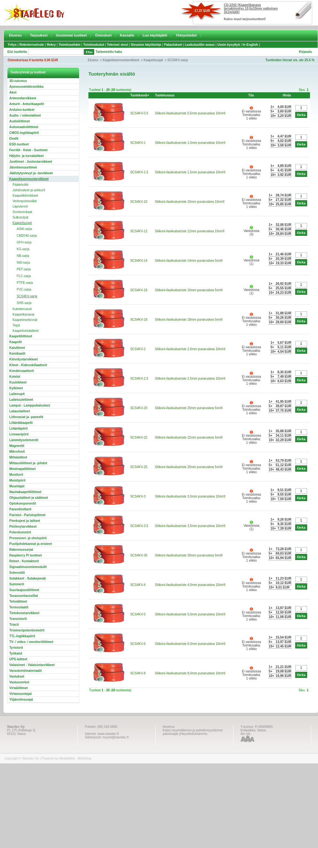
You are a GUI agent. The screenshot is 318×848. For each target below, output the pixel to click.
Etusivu (15, 35)
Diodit (13, 138)
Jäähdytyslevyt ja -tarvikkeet (31, 173)
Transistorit (18, 619)
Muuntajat (16, 486)
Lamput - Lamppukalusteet (29, 405)
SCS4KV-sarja (177, 60)
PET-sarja (24, 269)
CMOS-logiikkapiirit (24, 133)
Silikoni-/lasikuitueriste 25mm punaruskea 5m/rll (189, 467)
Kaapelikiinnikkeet (25, 195)
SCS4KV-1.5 (139, 172)
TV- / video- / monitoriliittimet (31, 642)
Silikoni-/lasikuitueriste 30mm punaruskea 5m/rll (189, 555)
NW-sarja (23, 262)
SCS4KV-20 (138, 408)
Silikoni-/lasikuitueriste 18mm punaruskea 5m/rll (189, 319)
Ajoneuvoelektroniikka (26, 86)
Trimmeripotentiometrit (26, 630)
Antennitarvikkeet (22, 98)
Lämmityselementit (23, 440)
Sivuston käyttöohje (146, 44)
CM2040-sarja (27, 235)
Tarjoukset (39, 35)
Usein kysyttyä (228, 44)
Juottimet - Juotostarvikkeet (30, 161)
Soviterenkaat (22, 212)
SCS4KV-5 (138, 614)
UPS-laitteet (18, 659)
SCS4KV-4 (138, 585)
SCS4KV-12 (138, 231)
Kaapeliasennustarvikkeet (121, 60)
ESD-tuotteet (19, 144)
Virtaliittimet (18, 688)
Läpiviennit (20, 206)
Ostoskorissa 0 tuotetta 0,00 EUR (33, 60)
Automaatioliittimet (23, 127)
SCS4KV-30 (138, 555)
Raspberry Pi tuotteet (25, 555)
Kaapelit (15, 342)
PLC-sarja (24, 276)
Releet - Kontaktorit (24, 561)
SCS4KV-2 (138, 349)
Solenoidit (17, 572)
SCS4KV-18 (138, 319)
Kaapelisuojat (153, 60)
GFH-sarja (24, 242)
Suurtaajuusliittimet (24, 590)
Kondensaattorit (21, 371)
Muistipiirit (17, 480)
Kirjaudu (305, 52)
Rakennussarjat (21, 549)
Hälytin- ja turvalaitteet (26, 156)
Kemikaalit (17, 353)
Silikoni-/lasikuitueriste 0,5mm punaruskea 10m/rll (190, 113)
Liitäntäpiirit (18, 428)
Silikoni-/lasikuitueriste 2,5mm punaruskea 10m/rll (190, 378)
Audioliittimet (19, 121)
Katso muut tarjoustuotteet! (245, 19)
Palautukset (173, 44)
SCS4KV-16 (138, 290)
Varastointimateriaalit (25, 670)
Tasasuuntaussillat (23, 595)
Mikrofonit (17, 451)
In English (250, 44)
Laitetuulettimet (21, 399)
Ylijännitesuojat (21, 699)
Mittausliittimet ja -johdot (28, 463)
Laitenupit (17, 394)
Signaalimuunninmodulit (28, 567)
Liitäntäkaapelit (21, 422)
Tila (251, 95)
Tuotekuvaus (165, 95)
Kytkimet (16, 388)
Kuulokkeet (18, 382)
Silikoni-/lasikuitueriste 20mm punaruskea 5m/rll (189, 408)
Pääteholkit (20, 184)
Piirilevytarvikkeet (23, 526)
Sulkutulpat (20, 217)
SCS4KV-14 (138, 260)
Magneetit (16, 446)
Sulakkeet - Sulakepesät (27, 578)
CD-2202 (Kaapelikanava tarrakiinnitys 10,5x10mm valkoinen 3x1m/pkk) (251, 8)
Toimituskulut (93, 44)
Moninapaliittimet (22, 469)
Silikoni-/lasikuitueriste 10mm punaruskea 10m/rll (189, 201)
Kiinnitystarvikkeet (23, 359)
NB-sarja (23, 256)
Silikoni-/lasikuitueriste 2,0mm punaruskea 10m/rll (190, 349)
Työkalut (15, 653)
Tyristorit (16, 647)
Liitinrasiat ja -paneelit (26, 417)
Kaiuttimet (17, 348)
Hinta (287, 95)
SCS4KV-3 (138, 496)
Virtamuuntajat (20, 694)
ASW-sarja (24, 229)
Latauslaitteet (19, 411)
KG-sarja (23, 249)
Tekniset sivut (117, 44)
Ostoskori (103, 35)
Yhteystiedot (186, 35)
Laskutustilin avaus (200, 44)
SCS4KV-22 (138, 437)
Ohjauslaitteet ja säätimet (28, 497)
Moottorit (16, 474)
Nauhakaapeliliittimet (25, 492)
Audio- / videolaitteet (25, 115)
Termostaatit (18, 607)
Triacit (14, 624)
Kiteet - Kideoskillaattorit (28, 365)
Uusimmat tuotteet (71, 35)
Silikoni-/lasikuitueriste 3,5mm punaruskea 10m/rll (190, 526)
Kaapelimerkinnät (24, 320)
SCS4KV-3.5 (139, 526)
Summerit (16, 584)
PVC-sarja (24, 289)
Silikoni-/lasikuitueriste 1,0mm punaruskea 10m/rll (190, 142)
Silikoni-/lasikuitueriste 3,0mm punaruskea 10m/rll (190, 496)
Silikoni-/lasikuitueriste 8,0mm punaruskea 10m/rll (190, 673)
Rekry (51, 44)
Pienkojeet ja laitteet (24, 521)
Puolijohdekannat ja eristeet (30, 544)
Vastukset (16, 676)
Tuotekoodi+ (139, 95)
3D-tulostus (18, 81)
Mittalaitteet (18, 457)
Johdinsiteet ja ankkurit (28, 190)
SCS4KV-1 (138, 142)
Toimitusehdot (69, 44)
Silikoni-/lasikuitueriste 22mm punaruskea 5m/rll (189, 437)
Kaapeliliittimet (20, 336)
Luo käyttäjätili (155, 35)
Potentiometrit (20, 532)
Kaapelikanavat (23, 314)
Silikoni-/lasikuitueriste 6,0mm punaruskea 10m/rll (190, 644)
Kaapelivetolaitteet (25, 331)
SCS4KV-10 (138, 201)
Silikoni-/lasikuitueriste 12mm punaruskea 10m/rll (189, 231)
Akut (12, 92)
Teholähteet (18, 601)
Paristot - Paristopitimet (27, 515)
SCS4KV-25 (138, 467)
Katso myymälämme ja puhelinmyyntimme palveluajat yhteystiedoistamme (193, 732)
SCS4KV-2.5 (139, 378)
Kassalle (127, 35)
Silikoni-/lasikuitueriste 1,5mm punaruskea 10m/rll (190, 172)
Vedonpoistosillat (24, 201)
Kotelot (14, 376)
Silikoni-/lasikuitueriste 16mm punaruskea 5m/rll (189, 290)
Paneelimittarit (20, 509)
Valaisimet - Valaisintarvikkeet (32, 665)
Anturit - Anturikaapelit (26, 104)
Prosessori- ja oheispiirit (28, 538)
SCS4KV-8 (138, 673)
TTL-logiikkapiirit (22, 636)
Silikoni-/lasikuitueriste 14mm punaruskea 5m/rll (189, 260)
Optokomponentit (22, 503)
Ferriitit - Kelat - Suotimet (28, 150)
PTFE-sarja (25, 282)
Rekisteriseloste (32, 44)
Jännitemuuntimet (23, 167)
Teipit (16, 325)
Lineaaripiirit (19, 434)
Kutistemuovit (22, 309)
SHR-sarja (24, 303)
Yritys (12, 44)
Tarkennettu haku (109, 52)
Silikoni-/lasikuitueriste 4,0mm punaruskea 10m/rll (190, 585)
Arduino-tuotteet (21, 109)
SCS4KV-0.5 (139, 113)
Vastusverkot (19, 682)
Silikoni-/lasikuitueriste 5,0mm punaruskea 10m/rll (190, 614)
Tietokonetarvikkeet (24, 613)
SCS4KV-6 (138, 644)
